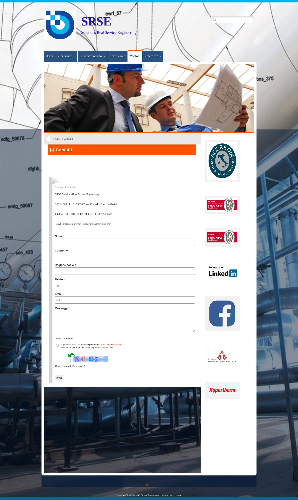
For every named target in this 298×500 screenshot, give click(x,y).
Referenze (152, 56)
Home (50, 56)
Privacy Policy (168, 495)
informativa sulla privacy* (110, 344)
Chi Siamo (66, 56)
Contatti (135, 56)
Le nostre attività (92, 56)
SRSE (96, 21)
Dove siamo (117, 56)
